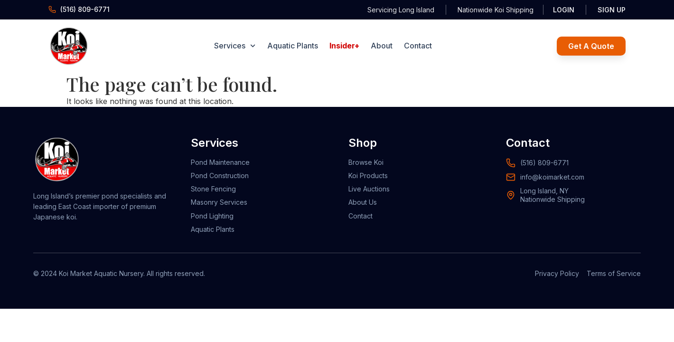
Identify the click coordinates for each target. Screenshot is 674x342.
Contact (418, 45)
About (382, 45)
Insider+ (344, 45)
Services (234, 45)
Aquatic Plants (292, 45)
